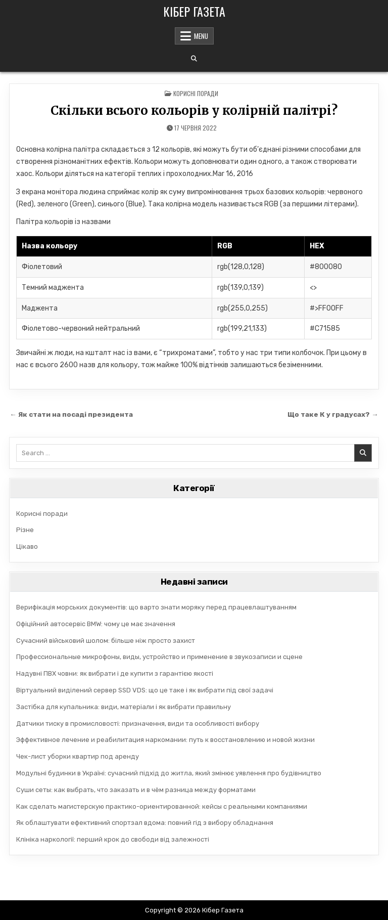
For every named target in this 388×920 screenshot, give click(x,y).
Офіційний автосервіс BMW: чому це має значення (95, 624)
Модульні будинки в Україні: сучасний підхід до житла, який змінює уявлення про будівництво (168, 773)
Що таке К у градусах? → (332, 414)
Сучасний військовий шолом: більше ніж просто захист (105, 640)
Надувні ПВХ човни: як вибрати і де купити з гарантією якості (114, 673)
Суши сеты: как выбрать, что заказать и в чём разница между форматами (136, 790)
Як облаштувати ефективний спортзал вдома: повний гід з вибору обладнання (144, 822)
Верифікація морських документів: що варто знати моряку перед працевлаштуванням (156, 607)
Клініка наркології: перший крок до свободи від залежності (112, 839)
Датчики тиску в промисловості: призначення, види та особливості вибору (137, 723)
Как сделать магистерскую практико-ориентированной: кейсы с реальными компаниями (161, 806)
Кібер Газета (194, 11)
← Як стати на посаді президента (71, 414)
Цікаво (27, 546)
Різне (25, 530)
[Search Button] (194, 58)
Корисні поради (195, 93)
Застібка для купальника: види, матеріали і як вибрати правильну (123, 707)
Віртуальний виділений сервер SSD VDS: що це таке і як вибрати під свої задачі (144, 690)
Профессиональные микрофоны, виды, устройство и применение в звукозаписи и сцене (159, 657)
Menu (201, 36)
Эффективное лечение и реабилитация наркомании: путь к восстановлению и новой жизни (165, 739)
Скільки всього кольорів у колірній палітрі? (194, 110)
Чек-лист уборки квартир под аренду (77, 756)
